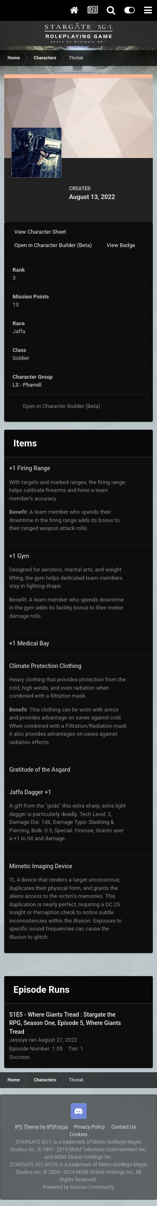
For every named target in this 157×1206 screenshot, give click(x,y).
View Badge (121, 245)
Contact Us (123, 1127)
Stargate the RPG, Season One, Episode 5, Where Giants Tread (65, 1023)
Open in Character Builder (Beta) (53, 245)
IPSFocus (56, 1127)
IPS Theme (27, 1127)
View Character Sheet (40, 232)
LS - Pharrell (27, 385)
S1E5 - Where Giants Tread (44, 1014)
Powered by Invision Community (78, 1187)
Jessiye (18, 1040)
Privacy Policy (89, 1127)
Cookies (78, 1134)
